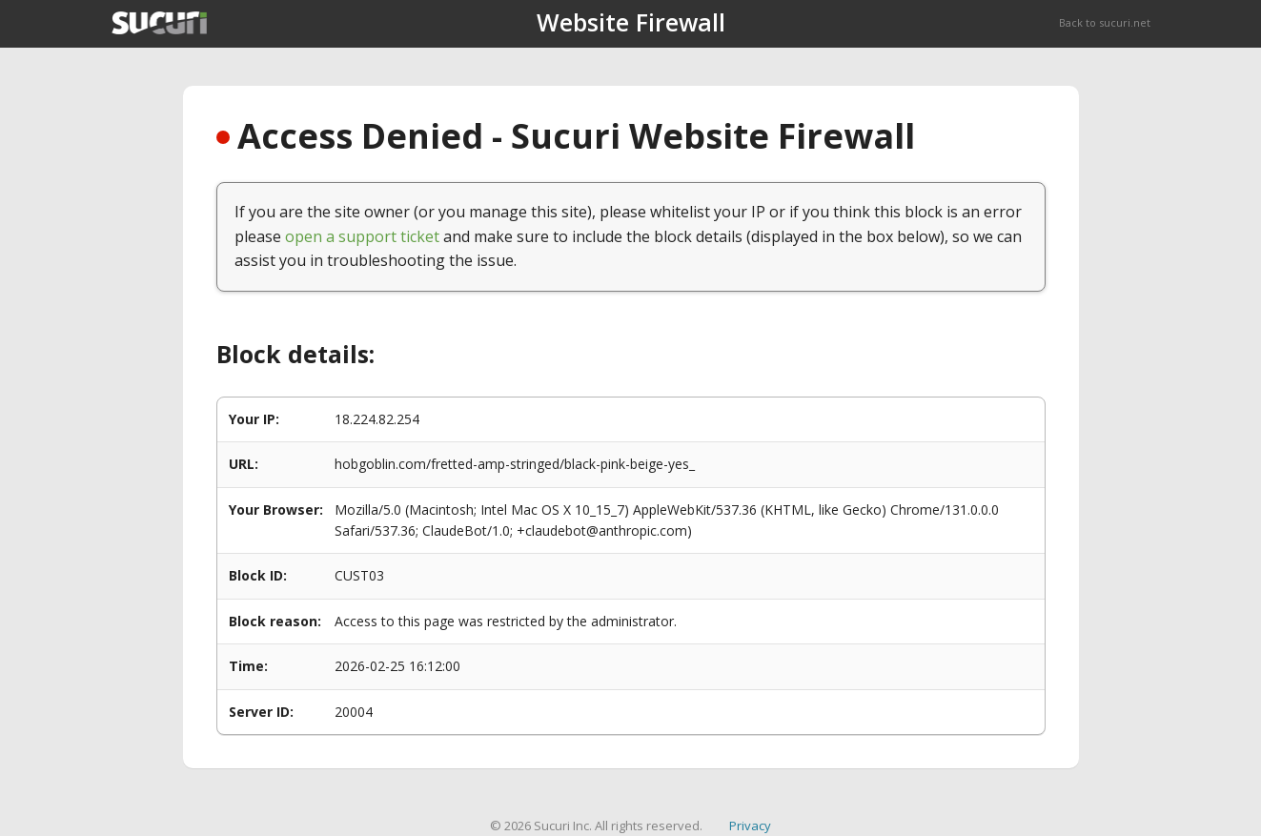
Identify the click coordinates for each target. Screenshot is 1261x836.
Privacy (750, 825)
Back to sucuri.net (1104, 22)
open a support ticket (362, 236)
